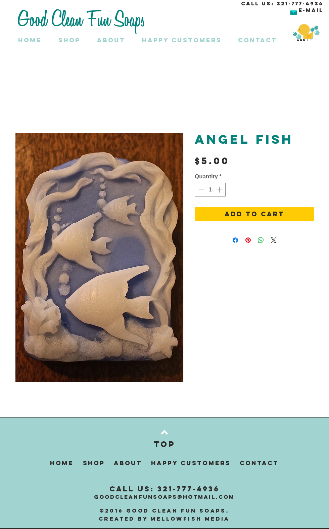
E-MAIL (310, 10)
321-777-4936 (300, 3)
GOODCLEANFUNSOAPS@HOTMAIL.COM (164, 496)
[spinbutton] (210, 189)
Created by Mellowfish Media (164, 518)
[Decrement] (201, 189)
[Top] (164, 444)
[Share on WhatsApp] (261, 240)
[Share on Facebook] (235, 240)
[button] (74, 40)
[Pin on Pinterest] (248, 240)
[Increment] (220, 189)
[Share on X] (274, 240)
